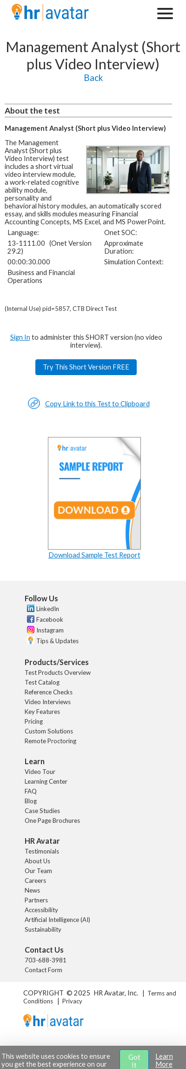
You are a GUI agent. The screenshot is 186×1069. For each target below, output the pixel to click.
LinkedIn (47, 608)
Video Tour (40, 771)
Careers (35, 880)
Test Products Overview (58, 672)
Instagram (50, 630)
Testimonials (42, 851)
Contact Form (43, 970)
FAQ (31, 791)
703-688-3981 (45, 960)
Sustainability (43, 929)
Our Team (38, 870)
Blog (31, 801)
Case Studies (42, 810)
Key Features (42, 711)
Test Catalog (42, 682)
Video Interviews (48, 702)
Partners (36, 900)
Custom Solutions (49, 731)
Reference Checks (49, 692)
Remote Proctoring (50, 741)
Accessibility (41, 910)
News (32, 890)
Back (93, 78)
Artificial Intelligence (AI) (57, 919)
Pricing (34, 721)
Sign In (20, 337)
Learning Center (46, 781)
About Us (37, 861)
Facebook (49, 619)
